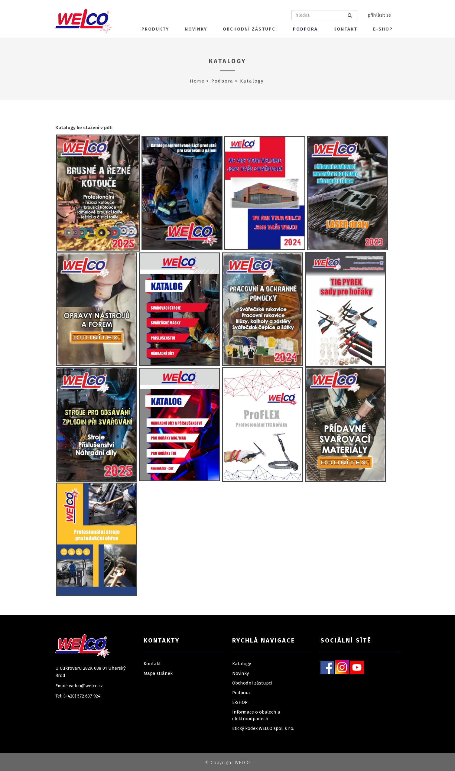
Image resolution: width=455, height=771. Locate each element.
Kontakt (345, 29)
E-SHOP (383, 29)
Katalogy (227, 61)
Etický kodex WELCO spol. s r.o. (263, 728)
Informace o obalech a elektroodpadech (256, 715)
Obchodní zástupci (250, 29)
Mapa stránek (158, 673)
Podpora (305, 29)
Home (197, 81)
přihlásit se (379, 15)
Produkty (155, 29)
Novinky (196, 29)
